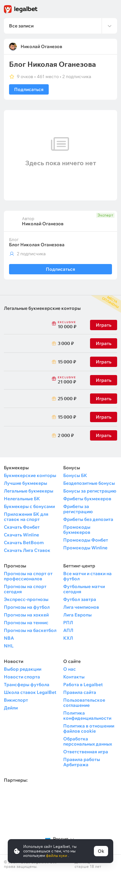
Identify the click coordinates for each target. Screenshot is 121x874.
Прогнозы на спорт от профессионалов (28, 576)
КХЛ (68, 638)
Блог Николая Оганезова (37, 245)
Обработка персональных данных (87, 741)
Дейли (11, 708)
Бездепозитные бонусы (89, 483)
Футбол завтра (79, 599)
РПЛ (68, 622)
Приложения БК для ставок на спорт (26, 516)
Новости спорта (22, 677)
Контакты (74, 677)
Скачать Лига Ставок (27, 550)
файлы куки (57, 855)
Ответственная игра (85, 752)
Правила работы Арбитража (81, 762)
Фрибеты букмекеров (87, 499)
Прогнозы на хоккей (26, 615)
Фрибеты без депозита (88, 519)
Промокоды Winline (85, 548)
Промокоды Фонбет (85, 540)
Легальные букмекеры (28, 491)
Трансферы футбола (26, 684)
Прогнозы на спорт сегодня (25, 589)
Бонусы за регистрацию (89, 491)
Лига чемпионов (81, 607)
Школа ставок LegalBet (30, 692)
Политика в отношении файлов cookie (88, 728)
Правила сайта (79, 692)
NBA (9, 638)
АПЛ (68, 630)
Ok (101, 851)
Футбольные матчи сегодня (84, 589)
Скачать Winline (21, 535)
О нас (69, 669)
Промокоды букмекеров (76, 529)
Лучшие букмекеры (25, 483)
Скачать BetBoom (24, 542)
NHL (9, 646)
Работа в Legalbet (83, 684)
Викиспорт (16, 700)
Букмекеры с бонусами (29, 506)
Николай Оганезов (41, 46)
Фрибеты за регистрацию (78, 508)
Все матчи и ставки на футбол (87, 576)
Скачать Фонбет (22, 527)
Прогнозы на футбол (27, 607)
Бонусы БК (75, 475)
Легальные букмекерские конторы (42, 308)
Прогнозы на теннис (26, 622)
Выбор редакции (22, 669)
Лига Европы (77, 615)
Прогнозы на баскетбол (30, 630)
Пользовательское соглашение (84, 702)
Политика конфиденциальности (87, 715)
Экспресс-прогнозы (26, 599)
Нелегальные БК (22, 499)
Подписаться (29, 89)
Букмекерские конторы (30, 475)
